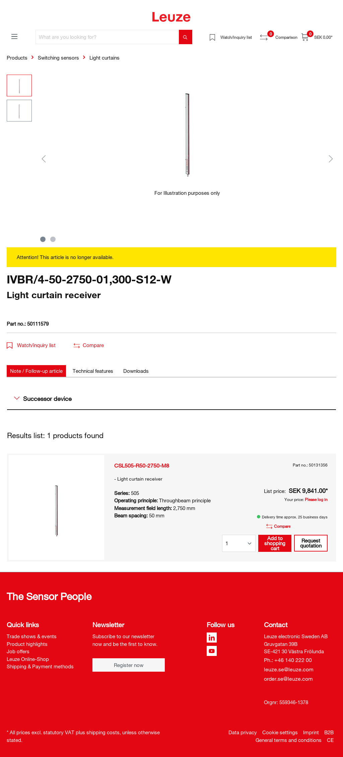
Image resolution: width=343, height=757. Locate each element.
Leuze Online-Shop (28, 659)
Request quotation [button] (311, 543)
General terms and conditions (289, 740)
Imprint (311, 732)
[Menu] (14, 36)
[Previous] (44, 158)
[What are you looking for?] (107, 37)
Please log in (316, 499)
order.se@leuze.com (288, 678)
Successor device (43, 398)
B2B (329, 732)
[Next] (331, 158)
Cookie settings (280, 732)
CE (330, 740)
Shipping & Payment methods (40, 666)
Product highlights (27, 644)
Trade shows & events (32, 636)
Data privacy (242, 732)
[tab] (36, 371)
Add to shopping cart (274, 543)
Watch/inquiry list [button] (31, 345)
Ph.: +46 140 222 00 (288, 660)
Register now (128, 665)
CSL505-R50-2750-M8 (141, 465)
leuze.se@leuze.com (289, 669)
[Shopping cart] (316, 37)
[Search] (185, 37)
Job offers (18, 651)
